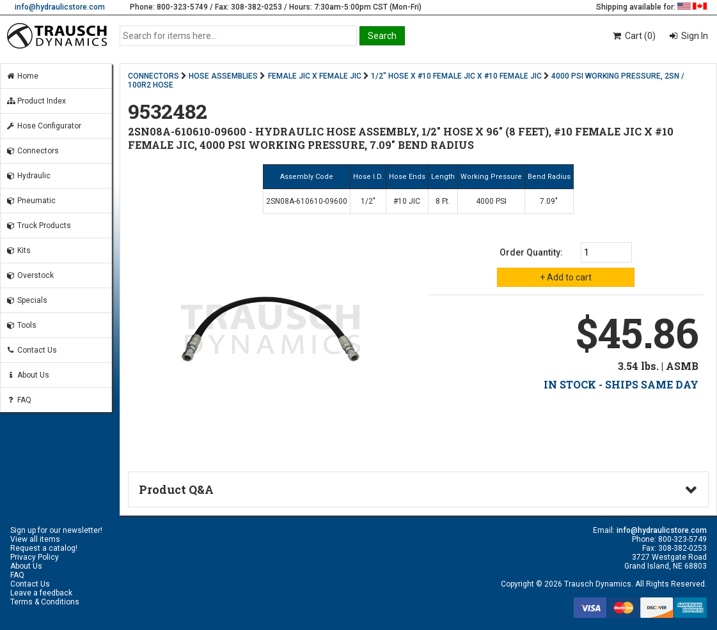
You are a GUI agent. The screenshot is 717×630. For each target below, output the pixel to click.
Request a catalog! (43, 548)
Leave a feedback (41, 592)
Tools (21, 325)
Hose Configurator (43, 125)
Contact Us (31, 350)
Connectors (32, 150)
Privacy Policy (34, 557)
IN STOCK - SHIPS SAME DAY (621, 384)
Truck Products (38, 225)
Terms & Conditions (44, 601)
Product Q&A (176, 489)
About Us (27, 375)
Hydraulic (28, 175)
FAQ (18, 400)
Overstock (30, 275)
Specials (26, 300)
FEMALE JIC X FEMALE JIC (314, 76)
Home (22, 76)
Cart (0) (633, 36)
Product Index (36, 100)
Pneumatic (31, 200)
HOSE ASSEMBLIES (223, 76)
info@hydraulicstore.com (60, 7)
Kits (18, 250)
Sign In (693, 36)
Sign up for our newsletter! (56, 530)
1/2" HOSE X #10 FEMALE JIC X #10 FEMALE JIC (456, 76)
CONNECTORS (153, 76)
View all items (35, 539)
